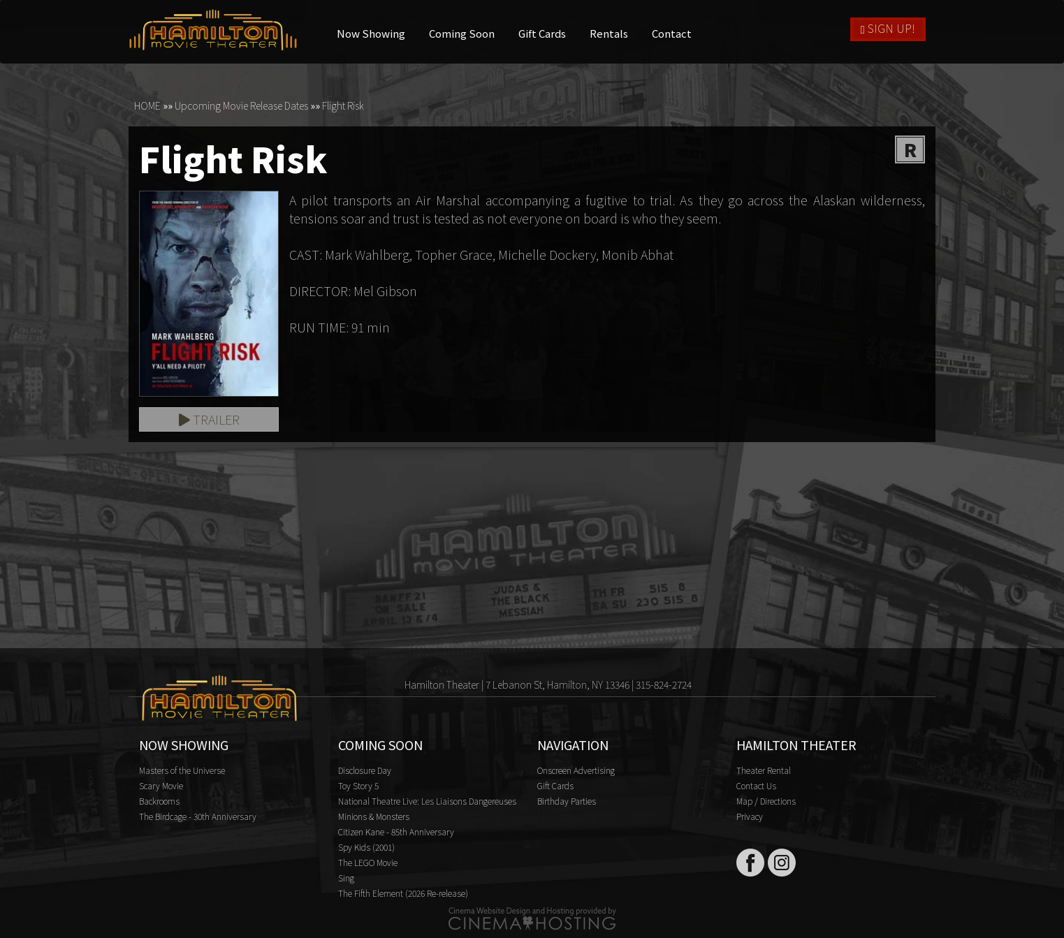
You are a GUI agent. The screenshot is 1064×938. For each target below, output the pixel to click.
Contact (672, 33)
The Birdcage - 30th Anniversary (197, 816)
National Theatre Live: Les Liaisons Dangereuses (427, 801)
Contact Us (756, 785)
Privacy (749, 816)
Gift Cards (542, 33)
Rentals (609, 33)
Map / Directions (766, 801)
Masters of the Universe (182, 770)
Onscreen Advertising (576, 770)
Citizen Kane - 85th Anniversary (396, 831)
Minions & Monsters (373, 816)
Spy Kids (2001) (366, 847)
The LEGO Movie (368, 862)
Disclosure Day (364, 770)
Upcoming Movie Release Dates (241, 105)
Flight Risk (343, 105)
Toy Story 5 (358, 785)
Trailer (209, 419)
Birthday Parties (566, 801)
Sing (346, 878)
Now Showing (371, 33)
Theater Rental (763, 770)
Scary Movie (161, 785)
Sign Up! (888, 28)
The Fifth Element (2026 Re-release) (403, 893)
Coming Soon (462, 33)
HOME (147, 105)
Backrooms (159, 801)
